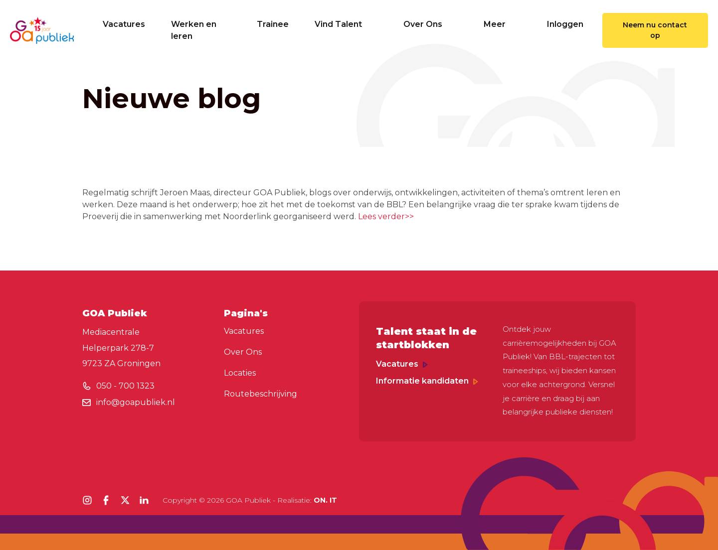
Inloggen (565, 24)
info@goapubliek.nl (135, 402)
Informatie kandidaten (427, 381)
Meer (502, 24)
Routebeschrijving (260, 394)
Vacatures (124, 24)
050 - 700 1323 (125, 386)
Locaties (240, 373)
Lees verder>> (386, 216)
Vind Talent (346, 24)
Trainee (273, 24)
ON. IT (325, 500)
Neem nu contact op (655, 30)
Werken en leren (193, 30)
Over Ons (430, 24)
